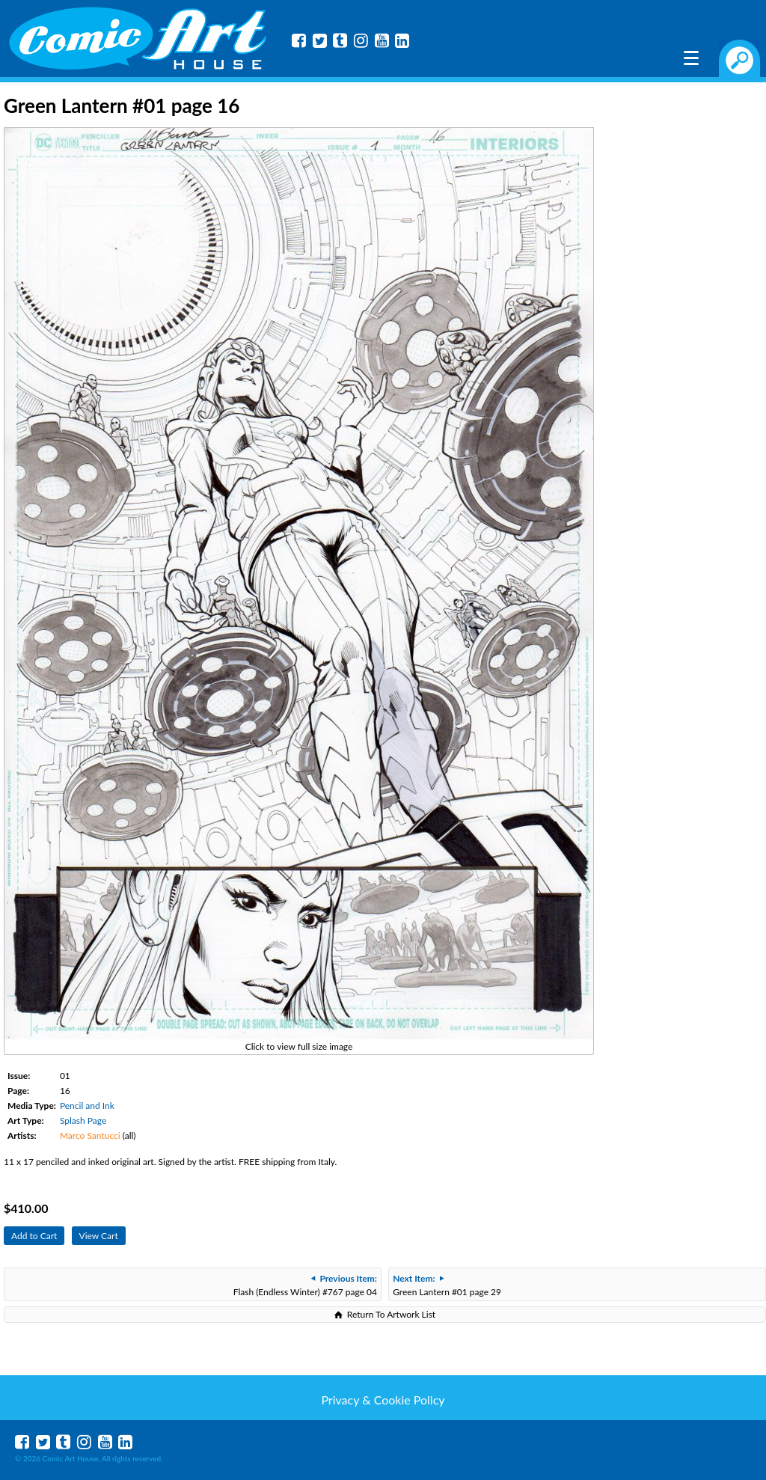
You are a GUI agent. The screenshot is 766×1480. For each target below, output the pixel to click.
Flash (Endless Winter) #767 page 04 (305, 1285)
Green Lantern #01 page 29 (447, 1285)
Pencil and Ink (87, 1105)
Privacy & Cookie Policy (382, 1399)
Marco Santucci (90, 1135)
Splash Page (83, 1120)
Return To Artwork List (391, 1314)
